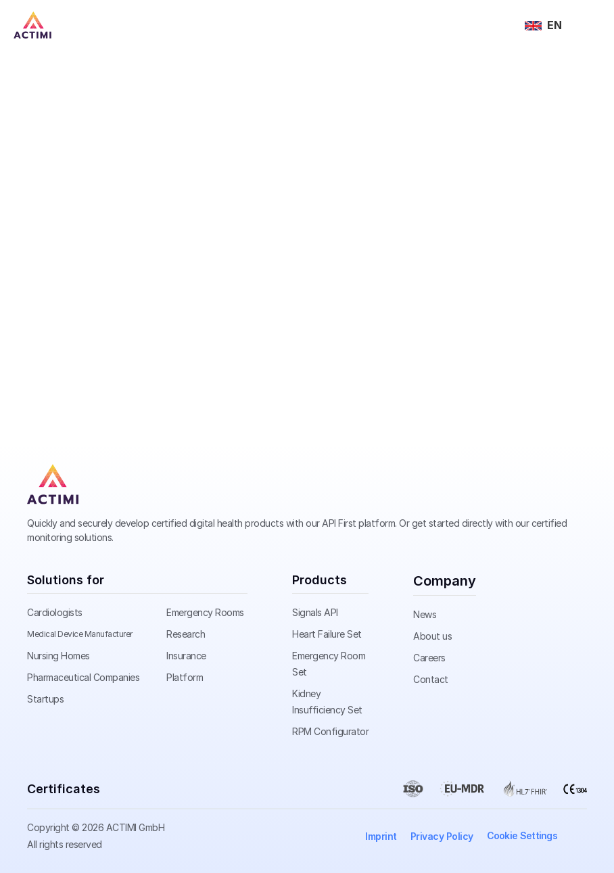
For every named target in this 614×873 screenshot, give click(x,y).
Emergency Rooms (205, 612)
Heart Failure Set (327, 634)
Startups (45, 699)
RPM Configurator (330, 731)
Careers (429, 657)
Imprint (381, 836)
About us (432, 636)
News (424, 614)
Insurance (186, 655)
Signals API (315, 612)
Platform (184, 677)
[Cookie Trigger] (522, 836)
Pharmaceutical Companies (83, 677)
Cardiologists (54, 612)
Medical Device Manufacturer (80, 634)
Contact (430, 679)
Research (185, 634)
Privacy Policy (441, 836)
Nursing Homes (58, 655)
